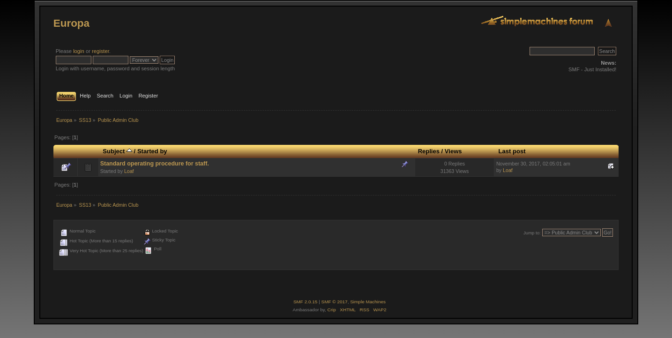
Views (453, 151)
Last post (512, 151)
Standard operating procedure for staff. (154, 163)
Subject (117, 151)
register (100, 51)
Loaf (129, 171)
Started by (152, 151)
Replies (429, 151)
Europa (71, 23)
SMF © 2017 (334, 301)
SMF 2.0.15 (305, 301)
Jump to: (532, 232)
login (78, 51)
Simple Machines (368, 301)
